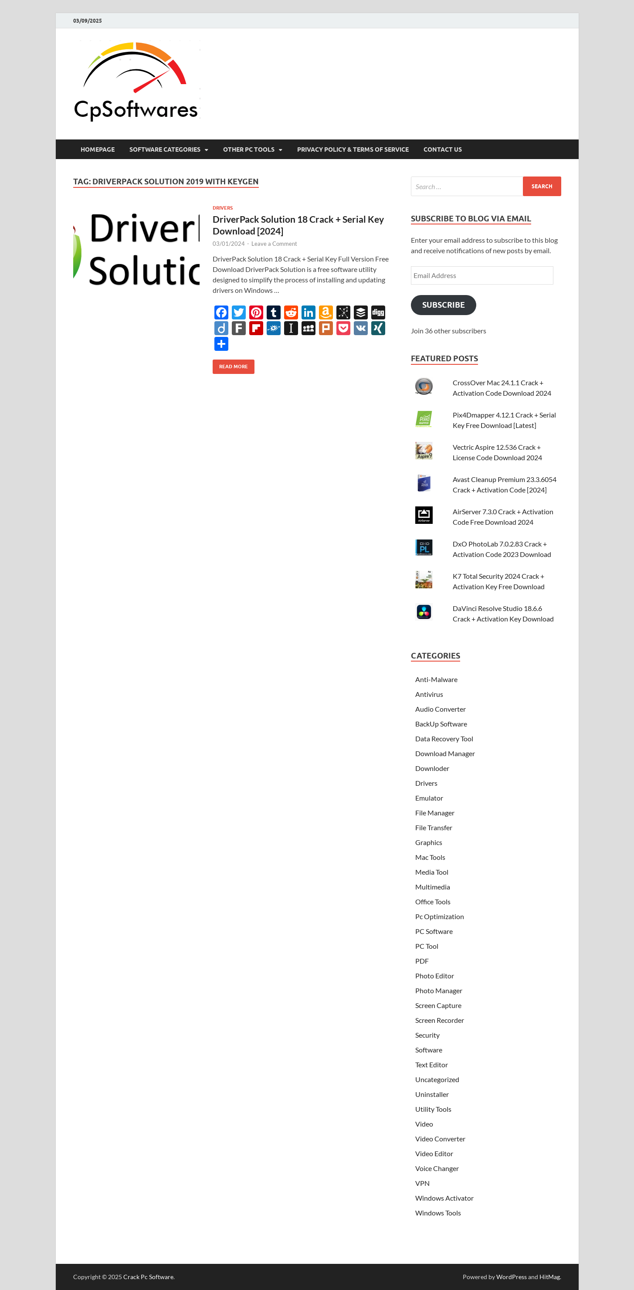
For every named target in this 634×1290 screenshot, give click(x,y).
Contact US (443, 149)
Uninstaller (432, 1094)
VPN (422, 1183)
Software (428, 1050)
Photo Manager (438, 990)
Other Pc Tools (249, 149)
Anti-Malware (436, 679)
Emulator (429, 798)
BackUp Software (441, 724)
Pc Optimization (439, 916)
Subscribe (443, 304)
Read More (230, 365)
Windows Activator (444, 1198)
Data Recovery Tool (444, 738)
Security (427, 1035)
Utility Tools (433, 1109)
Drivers (223, 208)
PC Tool (426, 946)
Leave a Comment (274, 243)
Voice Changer (437, 1168)
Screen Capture (438, 1005)
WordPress (511, 1276)
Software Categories (164, 149)
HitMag (549, 1276)
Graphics (428, 842)
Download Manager (445, 753)
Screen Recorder (439, 1020)
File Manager (434, 812)
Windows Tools (438, 1213)
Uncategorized (437, 1079)
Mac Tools (430, 857)
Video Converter (440, 1138)
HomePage (98, 149)
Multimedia (432, 887)
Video (424, 1124)
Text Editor (431, 1064)
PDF (422, 961)
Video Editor (434, 1153)
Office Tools (433, 901)
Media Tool (431, 872)
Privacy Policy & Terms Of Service (353, 149)
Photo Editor (434, 975)
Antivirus (429, 694)
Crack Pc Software (148, 1276)
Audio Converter (440, 709)
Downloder (432, 768)
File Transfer (433, 827)
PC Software (434, 931)
